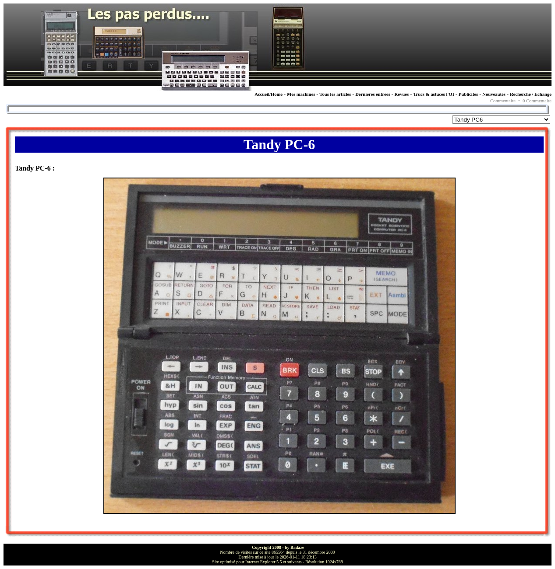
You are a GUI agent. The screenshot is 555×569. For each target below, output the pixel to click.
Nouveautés (494, 94)
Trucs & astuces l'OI (433, 94)
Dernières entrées (372, 94)
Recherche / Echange (530, 94)
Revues (402, 94)
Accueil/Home (269, 94)
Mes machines (301, 94)
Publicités (468, 94)
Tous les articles (335, 94)
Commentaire (503, 100)
